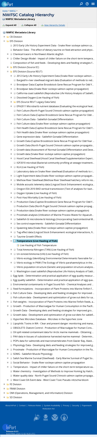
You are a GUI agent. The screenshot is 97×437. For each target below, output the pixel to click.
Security (75, 405)
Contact (22, 405)
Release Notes (34, 405)
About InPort (10, 405)
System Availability (52, 405)
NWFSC (13, 10)
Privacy (66, 405)
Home (5, 10)
